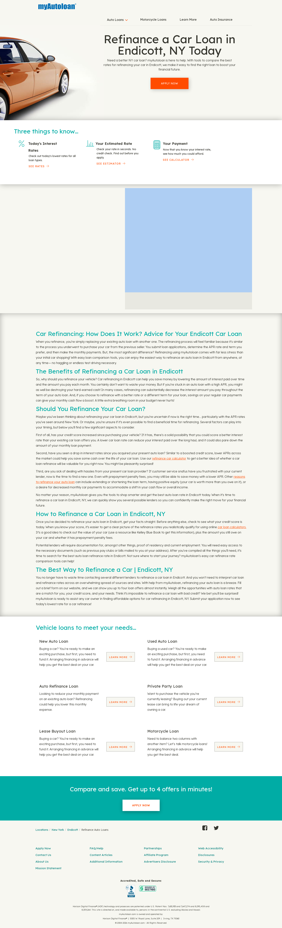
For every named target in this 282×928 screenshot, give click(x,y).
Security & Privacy (211, 861)
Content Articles (101, 855)
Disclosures (206, 855)
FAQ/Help (96, 848)
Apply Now (169, 83)
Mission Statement (48, 868)
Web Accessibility (210, 848)
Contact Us (43, 855)
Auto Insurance (221, 19)
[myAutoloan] (141, 888)
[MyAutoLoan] (57, 6)
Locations (41, 830)
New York (58, 830)
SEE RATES (37, 166)
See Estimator (109, 163)
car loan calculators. (232, 527)
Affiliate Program (156, 855)
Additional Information (106, 861)
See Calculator (176, 160)
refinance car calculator (169, 458)
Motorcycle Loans (153, 19)
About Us (42, 861)
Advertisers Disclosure (160, 861)
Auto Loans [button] (115, 20)
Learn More (188, 19)
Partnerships (153, 848)
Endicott (72, 830)
